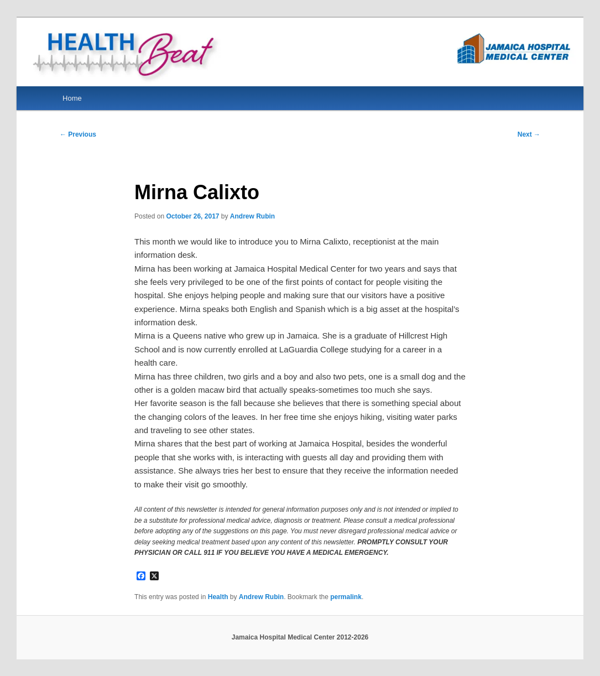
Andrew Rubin (252, 216)
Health (218, 597)
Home (72, 98)
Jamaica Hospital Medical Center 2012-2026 (300, 637)
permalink (346, 597)
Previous (78, 134)
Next (529, 134)
